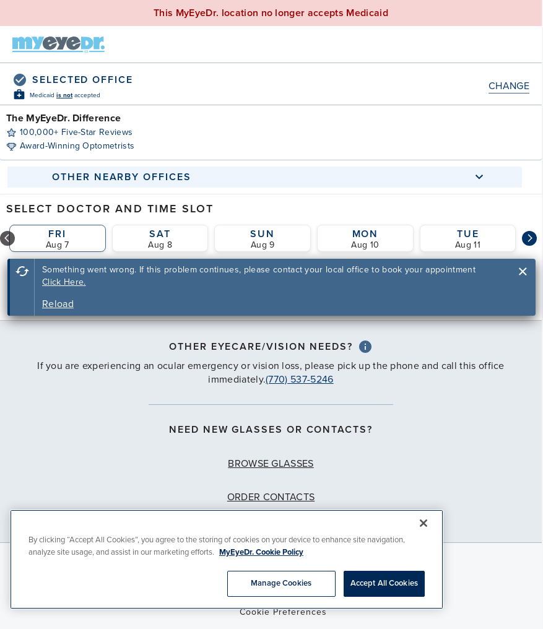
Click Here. (64, 282)
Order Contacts (271, 497)
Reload (58, 304)
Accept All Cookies (384, 583)
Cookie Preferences (283, 612)
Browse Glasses (270, 464)
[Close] (423, 523)
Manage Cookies (281, 583)
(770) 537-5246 (299, 379)
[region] (226, 559)
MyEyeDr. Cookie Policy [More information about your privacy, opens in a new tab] (261, 552)
